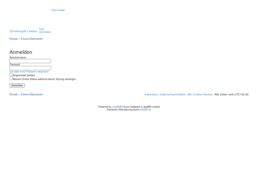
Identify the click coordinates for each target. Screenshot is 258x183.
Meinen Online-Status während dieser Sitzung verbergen (43, 79)
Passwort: (15, 64)
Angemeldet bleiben (22, 75)
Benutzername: (18, 57)
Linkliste (32, 31)
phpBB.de (145, 109)
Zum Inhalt (58, 10)
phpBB (116, 106)
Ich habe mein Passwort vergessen (29, 71)
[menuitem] (41, 29)
